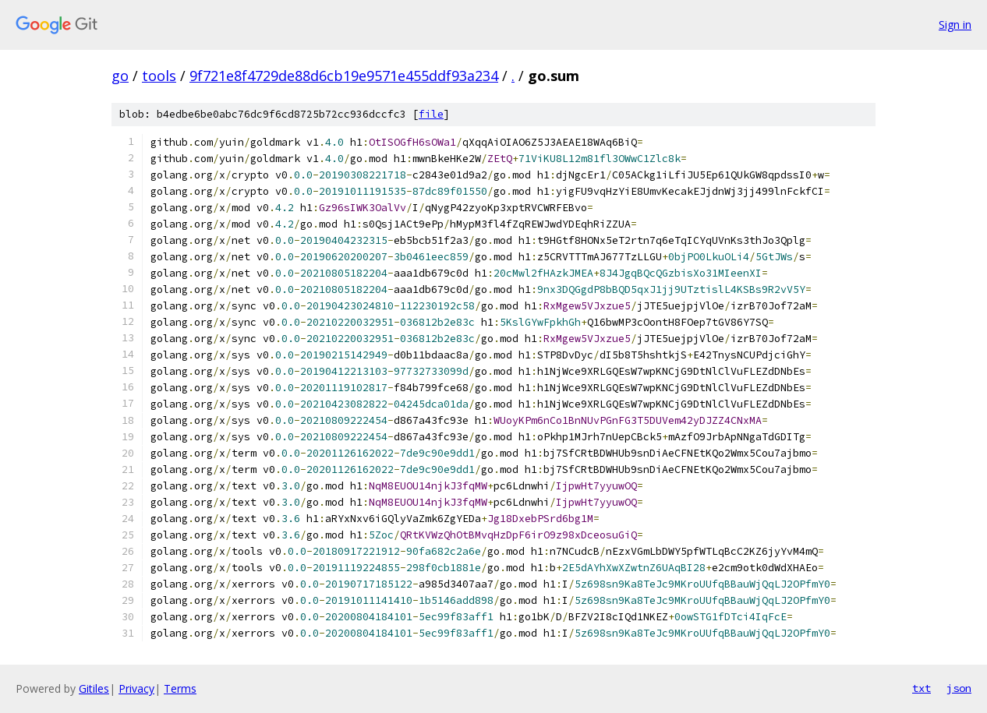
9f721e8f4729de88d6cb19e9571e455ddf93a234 (343, 75)
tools (159, 75)
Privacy (136, 688)
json (958, 688)
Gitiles (94, 688)
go (120, 75)
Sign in (955, 24)
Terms (180, 688)
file (431, 114)
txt (921, 688)
